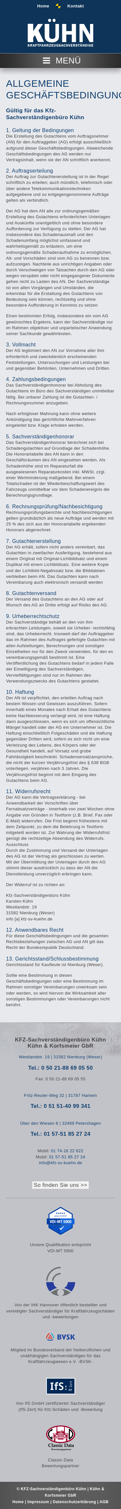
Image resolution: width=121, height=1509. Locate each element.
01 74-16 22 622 (67, 1150)
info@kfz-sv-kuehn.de (60, 1162)
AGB (104, 1502)
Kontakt (75, 6)
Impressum (38, 1502)
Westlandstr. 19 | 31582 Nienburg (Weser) (60, 1056)
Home (43, 6)
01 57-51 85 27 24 (67, 1156)
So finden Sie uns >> (60, 1185)
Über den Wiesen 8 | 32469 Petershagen (60, 1123)
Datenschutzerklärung (74, 1502)
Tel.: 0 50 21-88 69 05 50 (60, 1068)
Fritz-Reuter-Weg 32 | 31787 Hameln (60, 1095)
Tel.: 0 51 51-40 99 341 (61, 1106)
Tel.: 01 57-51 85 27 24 (61, 1134)
